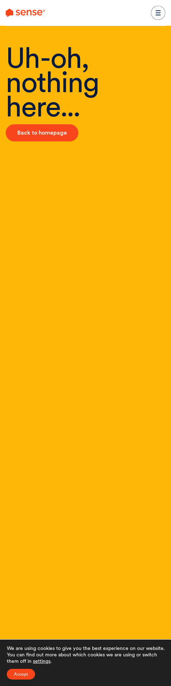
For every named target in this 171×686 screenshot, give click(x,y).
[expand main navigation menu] (158, 13)
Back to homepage (42, 132)
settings (41, 661)
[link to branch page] (25, 13)
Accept (21, 674)
